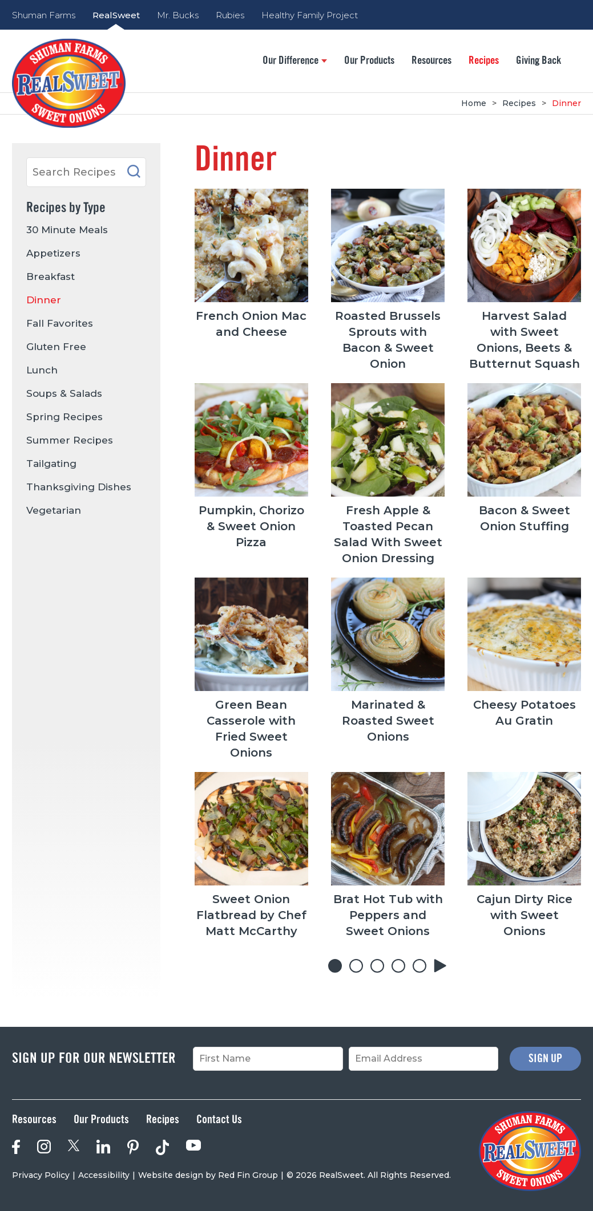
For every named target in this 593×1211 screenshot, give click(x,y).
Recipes (484, 60)
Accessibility (104, 1175)
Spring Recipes (64, 416)
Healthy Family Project (309, 15)
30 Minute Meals (67, 229)
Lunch (42, 370)
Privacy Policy (41, 1175)
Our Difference (295, 60)
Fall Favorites (59, 323)
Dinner (566, 103)
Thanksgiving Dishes (78, 487)
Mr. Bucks (178, 15)
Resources (431, 60)
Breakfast (50, 276)
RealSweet (116, 15)
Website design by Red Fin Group (208, 1175)
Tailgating (51, 463)
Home (473, 103)
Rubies (230, 15)
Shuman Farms (43, 15)
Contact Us (219, 1119)
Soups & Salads (64, 393)
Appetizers (53, 253)
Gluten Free (56, 346)
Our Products (369, 60)
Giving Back (538, 60)
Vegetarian (53, 510)
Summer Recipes (69, 440)
